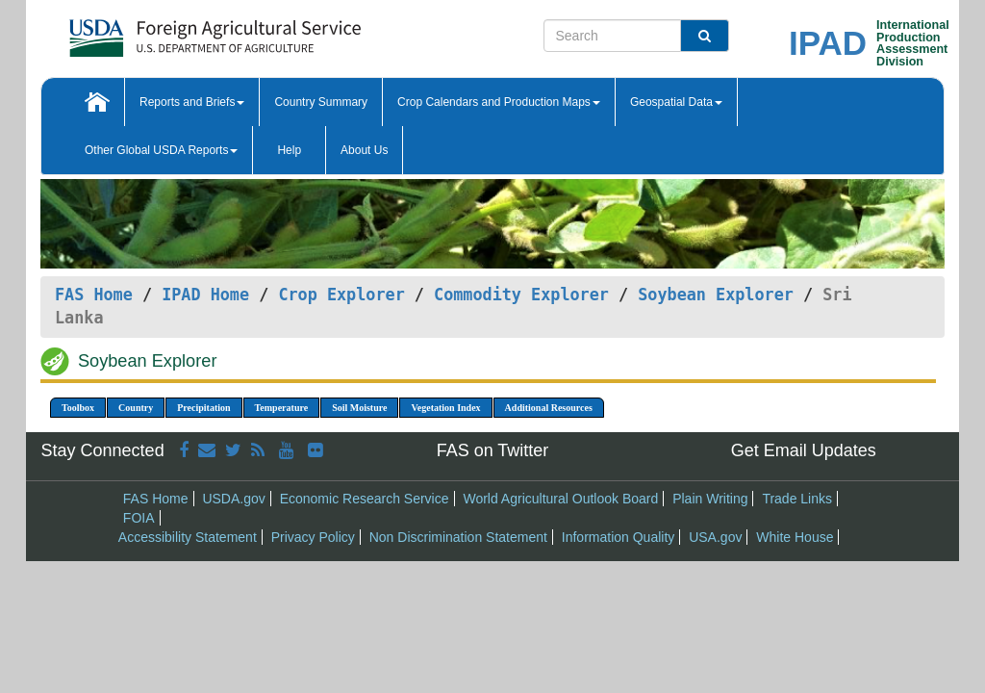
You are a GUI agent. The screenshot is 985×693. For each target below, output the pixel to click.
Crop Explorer (341, 294)
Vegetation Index (445, 407)
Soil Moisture (359, 407)
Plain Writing (709, 498)
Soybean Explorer (716, 294)
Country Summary (320, 102)
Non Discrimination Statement (458, 537)
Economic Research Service (364, 498)
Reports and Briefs (191, 102)
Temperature (282, 407)
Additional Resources (549, 407)
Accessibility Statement (187, 537)
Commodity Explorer (521, 294)
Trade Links (797, 498)
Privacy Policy (313, 537)
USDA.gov (233, 498)
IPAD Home (205, 294)
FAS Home (94, 294)
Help (289, 150)
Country (135, 407)
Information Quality (618, 537)
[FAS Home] (167, 31)
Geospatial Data (676, 102)
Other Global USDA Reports (161, 150)
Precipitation (203, 407)
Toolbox (78, 407)
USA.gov (715, 537)
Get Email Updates (803, 450)
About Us (364, 150)
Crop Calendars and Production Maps (498, 102)
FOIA (139, 518)
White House (794, 537)
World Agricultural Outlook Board (560, 498)
